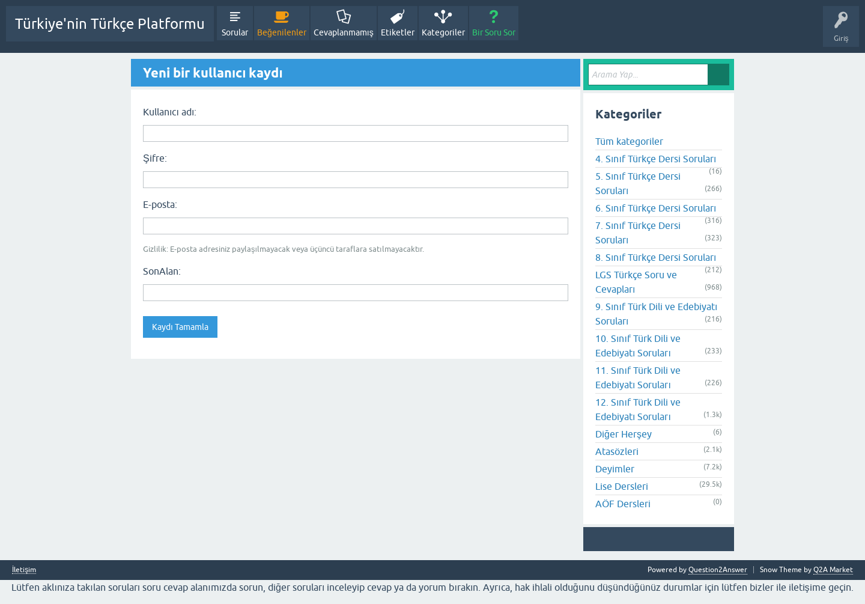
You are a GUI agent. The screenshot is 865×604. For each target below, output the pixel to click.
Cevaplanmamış (344, 32)
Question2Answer (717, 570)
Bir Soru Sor (493, 32)
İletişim (24, 570)
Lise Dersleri (621, 486)
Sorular (235, 32)
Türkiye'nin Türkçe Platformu (110, 24)
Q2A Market (833, 570)
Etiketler (397, 32)
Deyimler (614, 468)
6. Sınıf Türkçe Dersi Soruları (655, 208)
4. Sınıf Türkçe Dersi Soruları (655, 158)
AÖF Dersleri (623, 503)
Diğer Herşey (623, 434)
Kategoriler (443, 32)
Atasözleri (617, 451)
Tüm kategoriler (629, 141)
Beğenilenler (281, 32)
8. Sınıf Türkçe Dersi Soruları (655, 257)
